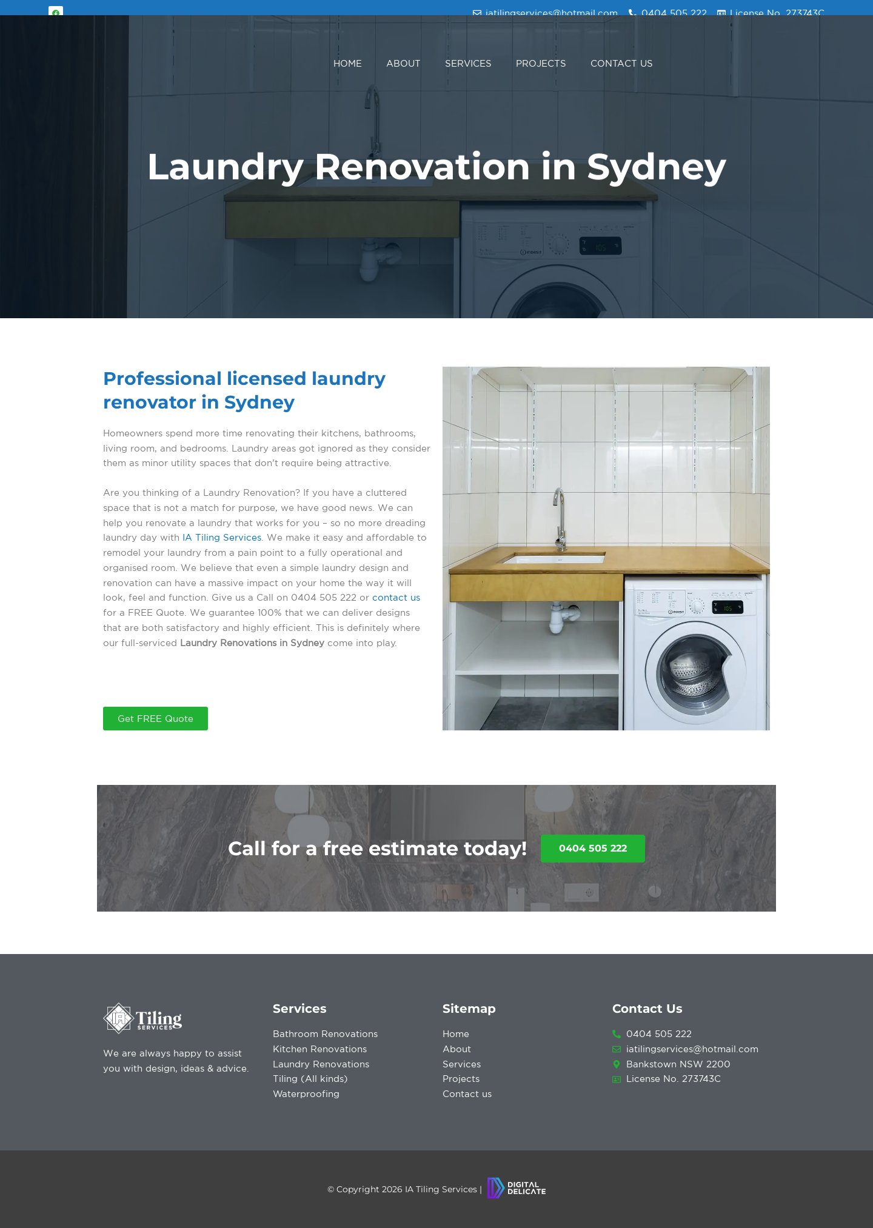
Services (468, 63)
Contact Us (621, 63)
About (403, 63)
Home (347, 63)
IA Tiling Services (221, 537)
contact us (396, 597)
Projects (541, 63)
